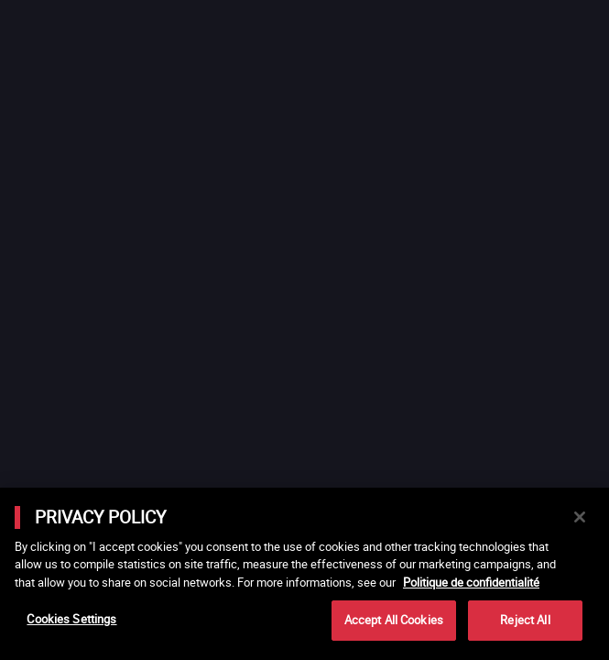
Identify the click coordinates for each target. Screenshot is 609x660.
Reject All (524, 619)
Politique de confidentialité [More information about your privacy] (471, 582)
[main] (304, 574)
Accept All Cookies (393, 619)
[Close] (580, 517)
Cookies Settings (71, 618)
